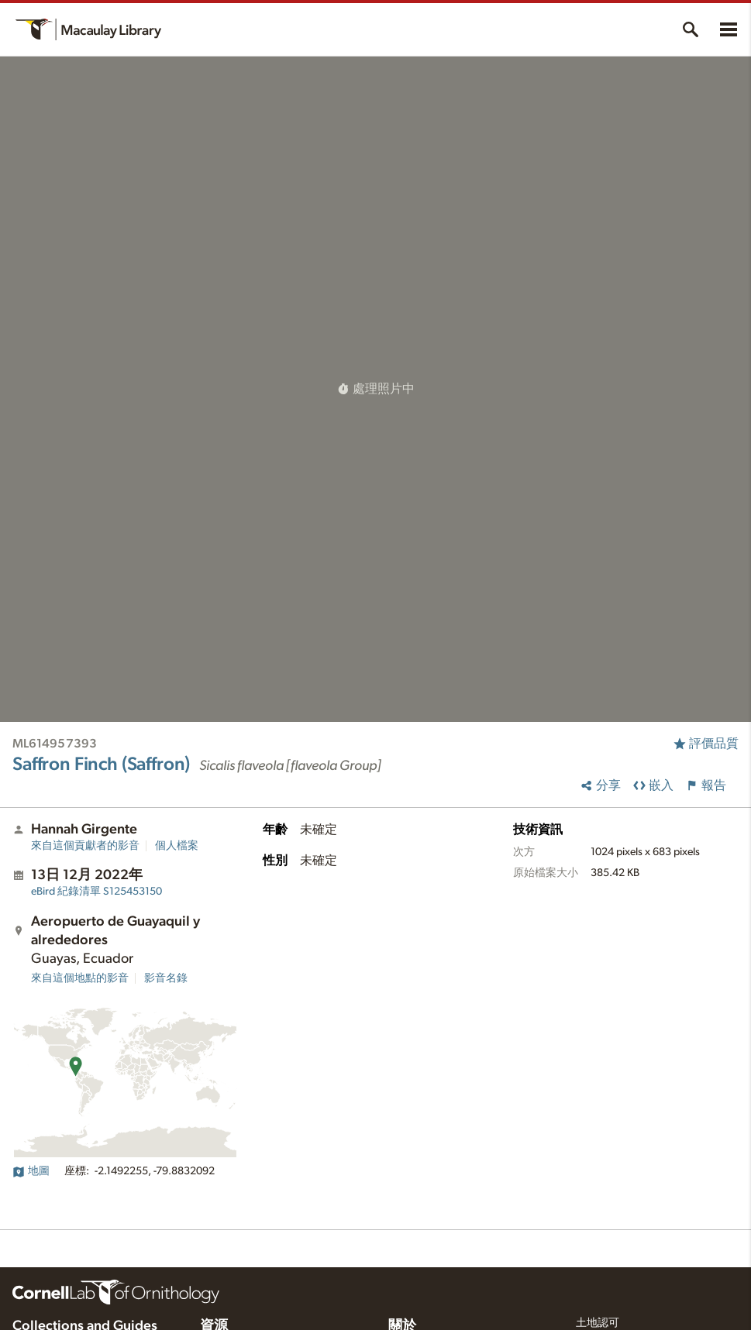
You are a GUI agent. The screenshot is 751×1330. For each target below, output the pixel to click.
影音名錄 (166, 978)
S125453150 (96, 891)
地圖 (31, 1171)
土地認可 (597, 1323)
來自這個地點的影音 (80, 978)
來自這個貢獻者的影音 (85, 845)
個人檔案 (176, 845)
